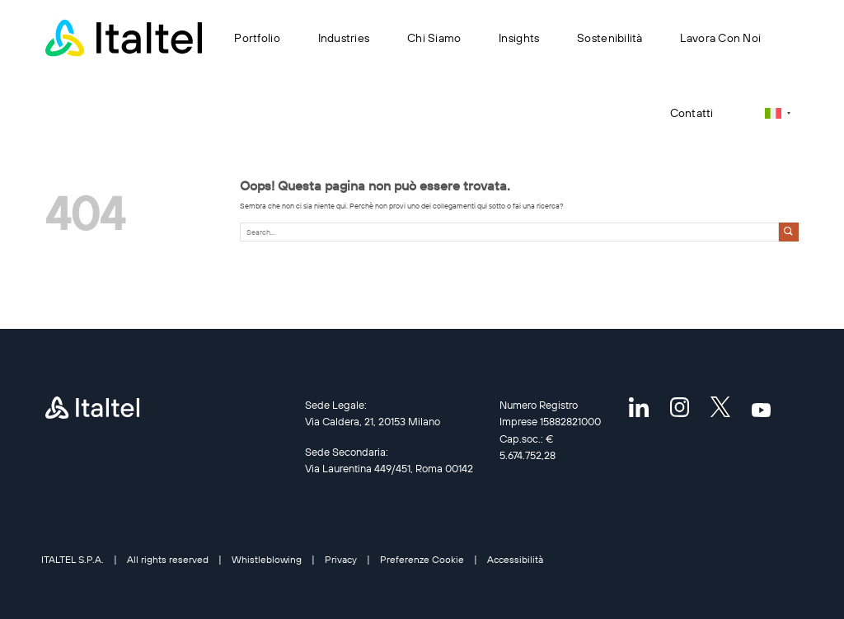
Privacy (341, 559)
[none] (778, 113)
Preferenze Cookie (422, 559)
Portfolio (256, 37)
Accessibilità (515, 559)
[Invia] (789, 232)
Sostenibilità (610, 37)
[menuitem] (778, 113)
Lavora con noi (720, 37)
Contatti (692, 113)
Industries (344, 37)
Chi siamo (434, 37)
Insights (519, 37)
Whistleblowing (267, 559)
